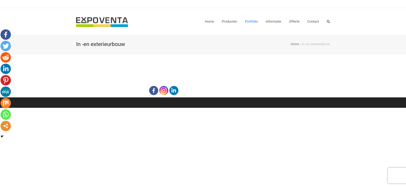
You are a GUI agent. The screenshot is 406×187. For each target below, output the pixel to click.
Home (295, 44)
